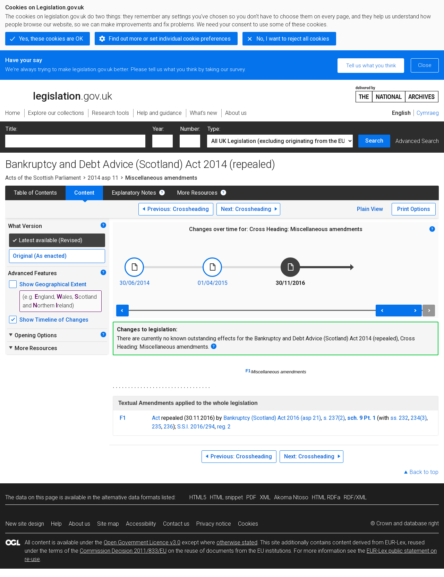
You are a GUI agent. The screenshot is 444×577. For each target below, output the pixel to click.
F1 (248, 370)
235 (156, 426)
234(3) (419, 418)
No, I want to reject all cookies (292, 38)
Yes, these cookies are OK (51, 38)
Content (84, 192)
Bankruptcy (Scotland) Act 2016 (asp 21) (272, 418)
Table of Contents (35, 192)
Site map (108, 523)
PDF (251, 497)
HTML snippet (226, 497)
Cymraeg (428, 113)
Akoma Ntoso (291, 497)
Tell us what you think (371, 65)
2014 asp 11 (103, 178)
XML (265, 497)
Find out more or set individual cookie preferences (170, 38)
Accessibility (141, 523)
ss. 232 (399, 418)
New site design (25, 523)
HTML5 (197, 497)
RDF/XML (355, 497)
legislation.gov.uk (58, 94)
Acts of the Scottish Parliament (43, 178)
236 (168, 426)
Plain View (370, 209)
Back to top (424, 472)
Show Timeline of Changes (53, 319)
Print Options (413, 209)
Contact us (176, 523)
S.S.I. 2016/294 (196, 426)
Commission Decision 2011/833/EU (123, 551)
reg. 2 (224, 426)
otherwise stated (236, 542)
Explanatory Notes (134, 192)
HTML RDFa (326, 497)
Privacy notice (213, 523)
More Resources (197, 192)
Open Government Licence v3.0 (142, 542)
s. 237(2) (334, 418)
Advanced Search (417, 141)
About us (79, 523)
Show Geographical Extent (52, 284)
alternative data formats (131, 497)
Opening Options (32, 335)
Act (156, 418)
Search (374, 140)
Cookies (248, 523)
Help (56, 523)
